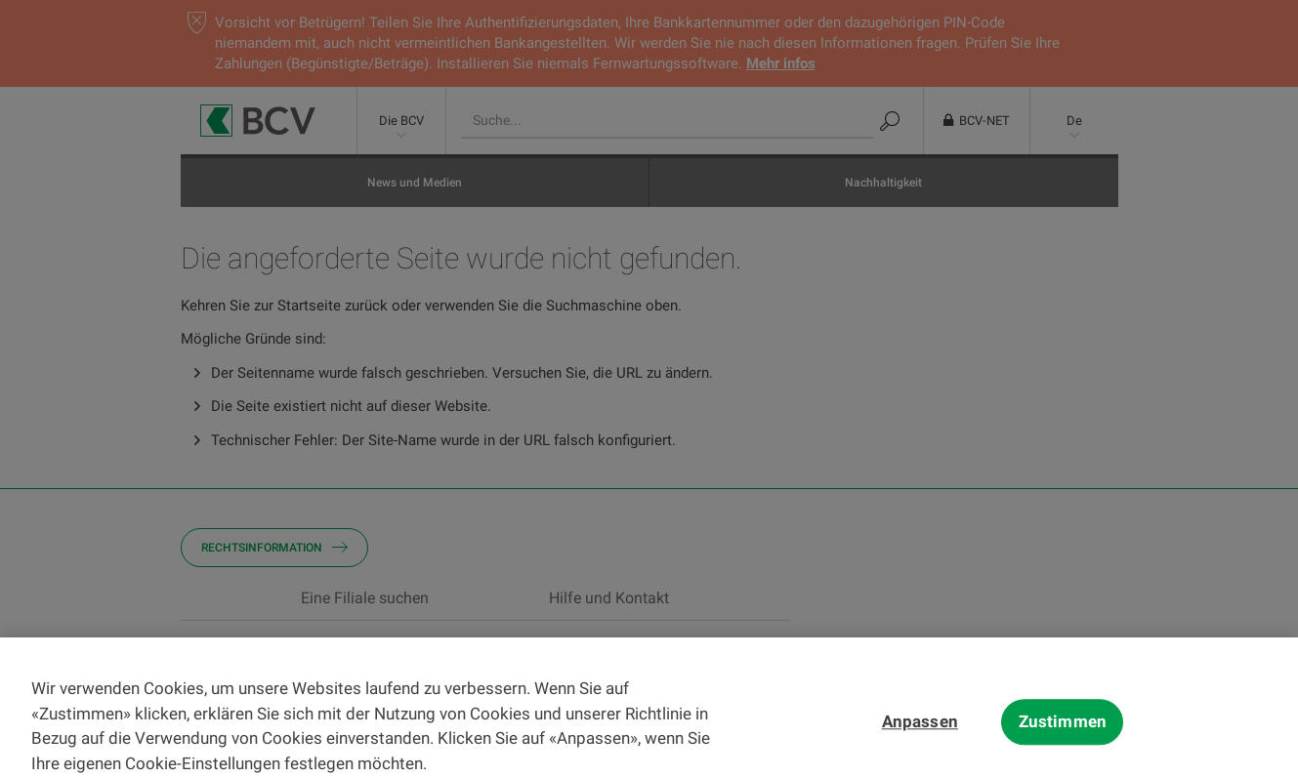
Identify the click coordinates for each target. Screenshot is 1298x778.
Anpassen (920, 734)
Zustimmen (1063, 734)
